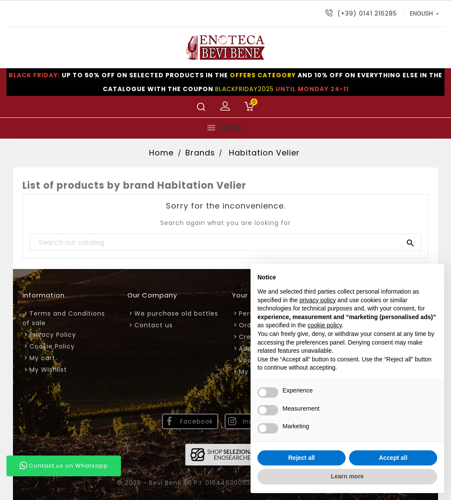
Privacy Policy (52, 334)
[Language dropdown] (425, 13)
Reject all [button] (301, 457)
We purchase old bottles (176, 313)
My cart (42, 358)
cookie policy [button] (325, 325)
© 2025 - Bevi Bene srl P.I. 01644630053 (184, 482)
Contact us (153, 325)
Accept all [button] (393, 457)
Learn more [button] (347, 476)
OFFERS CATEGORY (263, 75)
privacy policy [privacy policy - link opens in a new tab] (317, 300)
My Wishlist (48, 369)
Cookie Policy (52, 346)
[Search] (225, 242)
